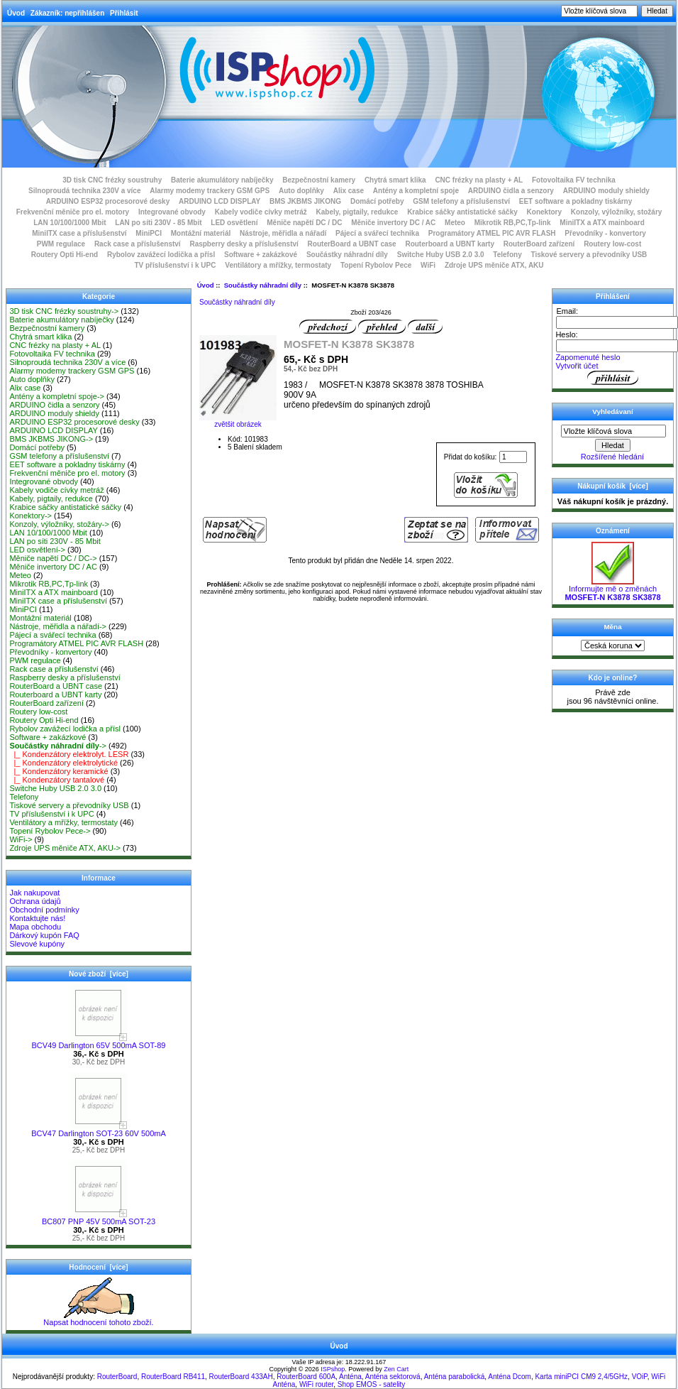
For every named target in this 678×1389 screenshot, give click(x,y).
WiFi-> (20, 839)
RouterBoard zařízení (539, 244)
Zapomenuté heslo (587, 357)
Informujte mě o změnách (612, 589)
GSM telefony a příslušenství (461, 201)
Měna (612, 627)
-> (57, 745)
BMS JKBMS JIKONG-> (51, 439)
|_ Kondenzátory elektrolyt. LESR (68, 754)
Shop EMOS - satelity (372, 1384)
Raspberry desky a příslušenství (243, 244)
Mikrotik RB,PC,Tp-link (512, 223)
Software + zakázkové (260, 254)
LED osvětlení (234, 223)
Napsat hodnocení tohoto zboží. (98, 1319)
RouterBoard (117, 1376)
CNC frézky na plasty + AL (479, 180)
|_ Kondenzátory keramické (58, 771)
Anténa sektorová (393, 1376)
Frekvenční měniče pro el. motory (73, 212)
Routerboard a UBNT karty (449, 244)
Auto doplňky (301, 191)
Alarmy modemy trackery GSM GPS (209, 191)
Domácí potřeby (377, 201)
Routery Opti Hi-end (64, 254)
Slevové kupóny (37, 943)
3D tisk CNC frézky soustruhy (112, 180)
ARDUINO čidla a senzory (511, 191)
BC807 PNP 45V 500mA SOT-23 (98, 1218)
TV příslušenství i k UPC (175, 265)
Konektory (544, 212)
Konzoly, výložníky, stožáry (616, 212)
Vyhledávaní (612, 411)
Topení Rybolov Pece (375, 265)
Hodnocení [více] (98, 1267)
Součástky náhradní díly (262, 285)
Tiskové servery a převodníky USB (589, 254)
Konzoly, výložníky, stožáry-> (59, 524)
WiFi (428, 265)
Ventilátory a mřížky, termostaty (278, 265)
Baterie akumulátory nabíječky (222, 180)
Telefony (507, 254)
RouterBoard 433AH (241, 1376)
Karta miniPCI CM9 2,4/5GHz (581, 1376)
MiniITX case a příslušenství (79, 233)
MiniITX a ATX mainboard (602, 223)
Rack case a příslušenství (137, 244)
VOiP (640, 1376)
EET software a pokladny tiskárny (576, 201)
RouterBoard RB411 (173, 1376)
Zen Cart (396, 1369)
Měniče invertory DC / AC (393, 223)
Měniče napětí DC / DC (304, 223)
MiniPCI (148, 233)
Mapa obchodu (35, 926)
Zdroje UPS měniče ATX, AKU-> (65, 848)
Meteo (455, 223)
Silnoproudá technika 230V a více (84, 191)
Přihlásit (124, 13)
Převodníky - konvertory (605, 233)
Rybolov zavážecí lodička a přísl (161, 254)
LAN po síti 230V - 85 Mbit (158, 223)
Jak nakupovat (34, 892)
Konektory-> (30, 515)
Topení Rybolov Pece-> (49, 831)
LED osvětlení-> (37, 549)
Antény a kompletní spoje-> (56, 396)
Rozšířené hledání (612, 456)
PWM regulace (61, 244)
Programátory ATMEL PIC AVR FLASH (492, 233)
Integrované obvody (172, 212)
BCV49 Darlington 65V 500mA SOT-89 (99, 1042)
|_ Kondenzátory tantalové (56, 779)
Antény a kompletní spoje (416, 191)
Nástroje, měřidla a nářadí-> (57, 626)
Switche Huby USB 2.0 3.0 (440, 254)
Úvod (16, 13)
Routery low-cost (612, 244)
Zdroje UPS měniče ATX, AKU (494, 265)
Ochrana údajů (34, 901)
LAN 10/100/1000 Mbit (69, 223)
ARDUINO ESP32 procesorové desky (108, 201)
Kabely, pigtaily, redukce (357, 212)
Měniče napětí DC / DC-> (52, 558)
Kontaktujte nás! (37, 918)
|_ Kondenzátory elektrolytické (63, 762)
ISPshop (333, 1369)
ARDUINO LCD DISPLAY (219, 201)
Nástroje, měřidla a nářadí (283, 233)
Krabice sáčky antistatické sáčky (462, 212)
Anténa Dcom (509, 1376)
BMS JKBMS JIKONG (305, 201)
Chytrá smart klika (395, 180)
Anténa (350, 1376)
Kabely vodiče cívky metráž (261, 212)
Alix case (348, 191)
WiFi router (316, 1384)
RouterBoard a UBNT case (352, 244)
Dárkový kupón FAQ (44, 935)
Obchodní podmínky (44, 909)
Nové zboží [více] (98, 974)
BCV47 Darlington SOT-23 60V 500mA (98, 1130)
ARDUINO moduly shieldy (606, 191)
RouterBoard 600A (306, 1376)
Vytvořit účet (576, 365)
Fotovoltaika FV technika (574, 180)
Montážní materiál (200, 233)
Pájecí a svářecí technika (377, 233)
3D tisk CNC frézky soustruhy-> (63, 311)
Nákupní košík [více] (612, 486)
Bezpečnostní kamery (318, 180)
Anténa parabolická (454, 1376)
